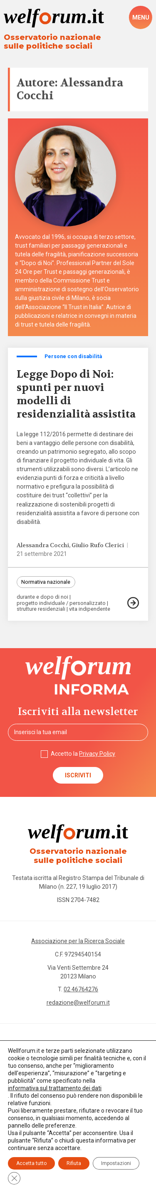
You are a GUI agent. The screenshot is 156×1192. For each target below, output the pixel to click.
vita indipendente (89, 609)
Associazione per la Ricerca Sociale (78, 941)
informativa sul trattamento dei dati (55, 1088)
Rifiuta (74, 1163)
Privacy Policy (97, 753)
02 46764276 (81, 989)
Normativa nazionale (45, 582)
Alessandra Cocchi (43, 545)
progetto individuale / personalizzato (61, 603)
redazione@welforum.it (78, 1002)
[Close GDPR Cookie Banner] (14, 1178)
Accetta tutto (31, 1163)
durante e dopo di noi (42, 597)
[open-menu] (140, 17)
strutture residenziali (41, 609)
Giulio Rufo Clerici (98, 545)
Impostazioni (116, 1163)
